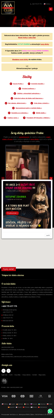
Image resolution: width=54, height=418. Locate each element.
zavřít (48, 235)
